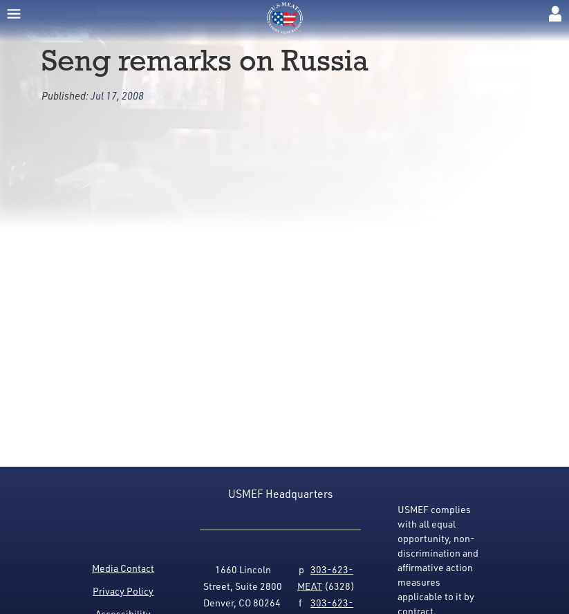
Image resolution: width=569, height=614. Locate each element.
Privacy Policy (123, 591)
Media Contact (123, 568)
